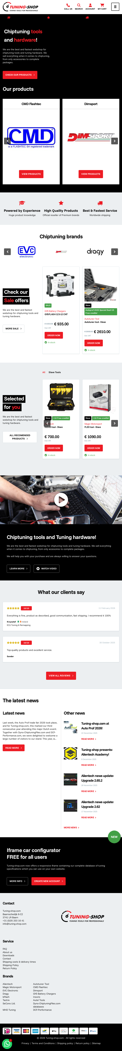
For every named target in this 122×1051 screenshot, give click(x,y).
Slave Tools (55, 372)
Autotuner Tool (41, 983)
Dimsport (38, 990)
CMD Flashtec (40, 987)
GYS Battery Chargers (44, 993)
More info (16, 881)
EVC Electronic (10, 990)
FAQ (5, 948)
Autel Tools (39, 1000)
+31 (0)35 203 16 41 (13, 920)
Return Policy (10, 968)
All (43, 372)
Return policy (83, 1043)
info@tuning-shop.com (14, 923)
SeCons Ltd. (9, 1003)
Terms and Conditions (43, 1043)
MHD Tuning (9, 1009)
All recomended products (20, 437)
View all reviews (59, 675)
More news (70, 827)
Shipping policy (65, 1043)
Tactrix (6, 1000)
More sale (12, 328)
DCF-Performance (42, 1009)
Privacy (25, 1043)
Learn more (17, 568)
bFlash (6, 996)
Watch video (49, 568)
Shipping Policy (11, 965)
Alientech (8, 983)
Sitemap (96, 1043)
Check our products (18, 74)
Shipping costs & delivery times (19, 961)
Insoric (36, 996)
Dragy (6, 993)
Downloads (8, 955)
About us (7, 952)
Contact (7, 958)
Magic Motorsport (12, 987)
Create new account (47, 881)
